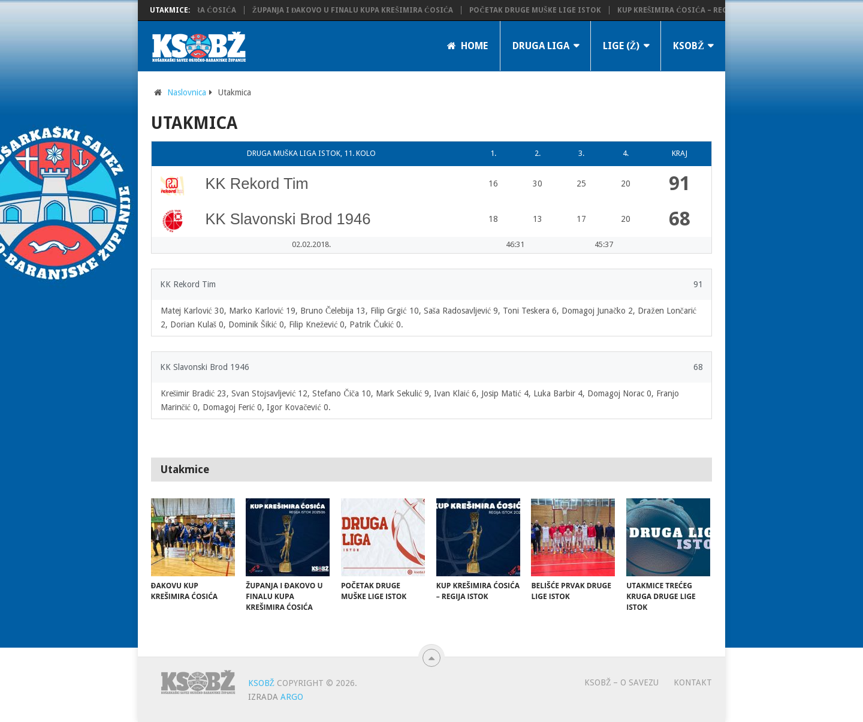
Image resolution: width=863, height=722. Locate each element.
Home (467, 46)
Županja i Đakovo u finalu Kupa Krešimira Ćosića (359, 10)
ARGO (291, 697)
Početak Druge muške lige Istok (541, 10)
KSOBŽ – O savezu (621, 682)
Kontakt (693, 682)
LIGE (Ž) (621, 46)
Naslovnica (186, 92)
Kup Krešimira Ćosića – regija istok (697, 10)
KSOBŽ (688, 46)
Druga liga (540, 46)
